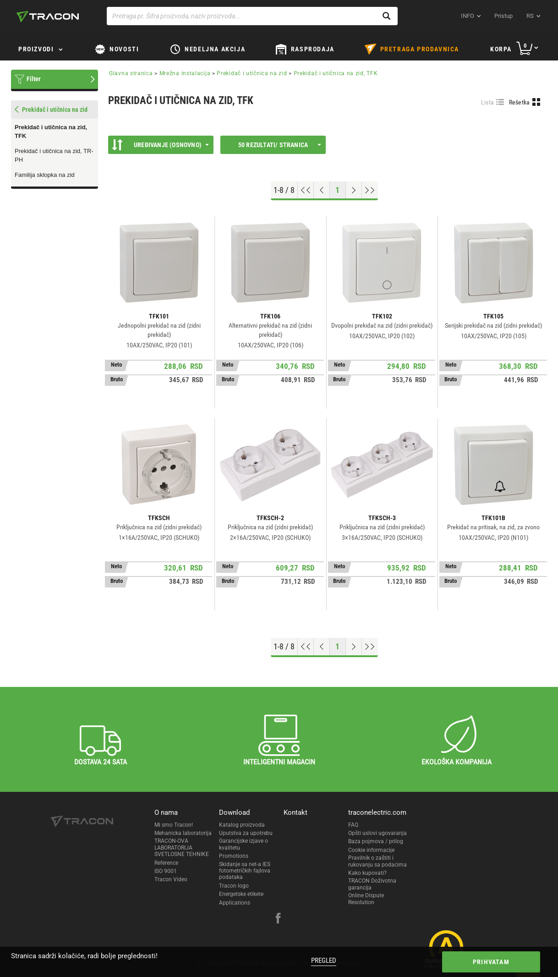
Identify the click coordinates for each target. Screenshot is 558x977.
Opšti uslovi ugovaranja (377, 833)
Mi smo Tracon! (173, 825)
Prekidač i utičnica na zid (253, 73)
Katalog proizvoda (242, 825)
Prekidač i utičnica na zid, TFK (51, 131)
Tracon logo (234, 886)
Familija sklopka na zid (45, 174)
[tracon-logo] (47, 16)
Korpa (501, 49)
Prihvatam (491, 962)
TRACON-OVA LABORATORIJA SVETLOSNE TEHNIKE (181, 847)
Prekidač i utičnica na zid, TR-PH (54, 155)
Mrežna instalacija (185, 73)
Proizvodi (36, 49)
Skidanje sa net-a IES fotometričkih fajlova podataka (244, 871)
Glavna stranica (131, 73)
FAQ (353, 825)
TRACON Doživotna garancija (372, 884)
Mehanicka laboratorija (183, 833)
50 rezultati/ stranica (279, 144)
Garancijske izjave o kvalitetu (243, 844)
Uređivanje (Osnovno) (160, 144)
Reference (166, 863)
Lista (487, 102)
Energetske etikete (241, 894)
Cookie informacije (371, 850)
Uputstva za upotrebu (246, 833)
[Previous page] (322, 190)
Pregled (323, 960)
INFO (467, 15)
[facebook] (278, 919)
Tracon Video (170, 879)
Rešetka (519, 102)
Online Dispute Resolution (366, 898)
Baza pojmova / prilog (375, 841)
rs (530, 15)
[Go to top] (306, 190)
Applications (234, 903)
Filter (34, 78)
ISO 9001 (165, 871)
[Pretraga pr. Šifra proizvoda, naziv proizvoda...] (252, 16)
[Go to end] (370, 190)
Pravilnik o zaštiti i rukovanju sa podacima (377, 861)
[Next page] (354, 190)
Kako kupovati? (367, 873)
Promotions (233, 856)
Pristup (503, 15)
